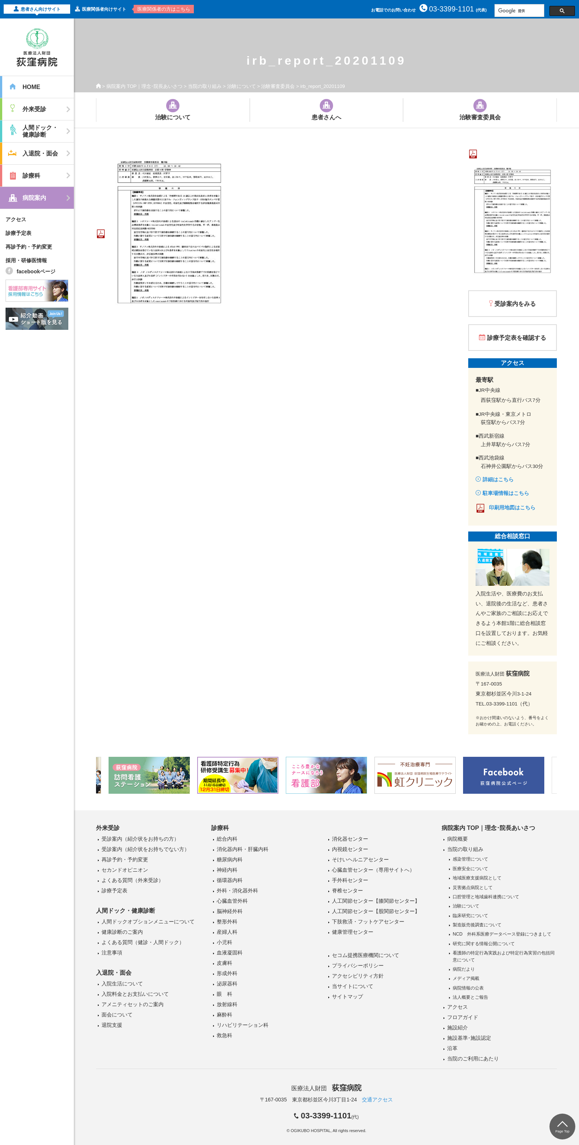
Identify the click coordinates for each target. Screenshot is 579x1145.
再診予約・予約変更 (29, 247)
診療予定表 (18, 233)
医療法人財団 (326, 1088)
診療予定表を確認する (516, 338)
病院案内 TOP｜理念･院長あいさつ (144, 86)
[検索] (518, 10)
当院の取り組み (205, 86)
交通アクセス (377, 1100)
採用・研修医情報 (26, 260)
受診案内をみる (515, 304)
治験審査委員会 (278, 86)
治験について (241, 86)
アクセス (16, 219)
